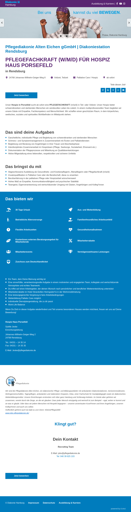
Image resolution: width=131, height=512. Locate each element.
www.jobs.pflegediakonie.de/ (17, 413)
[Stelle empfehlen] (123, 90)
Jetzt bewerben (21, 95)
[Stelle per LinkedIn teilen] (108, 90)
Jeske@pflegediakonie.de (24, 350)
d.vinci (123, 509)
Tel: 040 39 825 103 (66, 456)
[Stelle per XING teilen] (113, 90)
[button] (2, 23)
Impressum (33, 503)
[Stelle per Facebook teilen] (103, 90)
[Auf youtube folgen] (120, 3)
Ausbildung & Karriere (102, 3)
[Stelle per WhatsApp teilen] (118, 90)
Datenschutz (49, 503)
